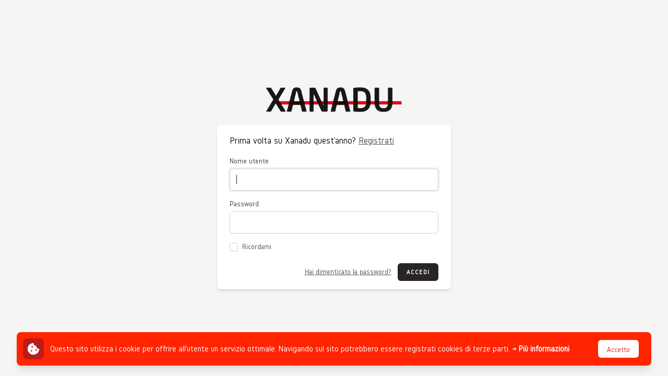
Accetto (618, 350)
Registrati (376, 140)
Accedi (418, 271)
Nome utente (249, 161)
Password (244, 204)
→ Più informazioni (540, 348)
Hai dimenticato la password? (348, 272)
